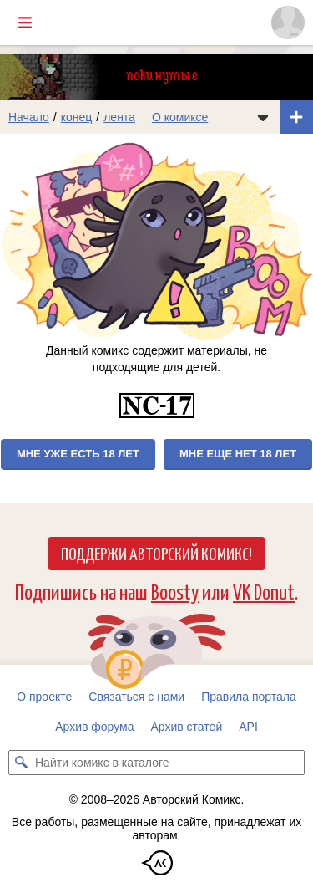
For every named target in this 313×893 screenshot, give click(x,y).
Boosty (175, 591)
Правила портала (248, 696)
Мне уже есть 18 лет (78, 453)
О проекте (44, 696)
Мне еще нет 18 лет (237, 453)
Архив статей (187, 726)
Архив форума (94, 726)
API (248, 726)
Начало (28, 117)
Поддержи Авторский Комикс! (156, 553)
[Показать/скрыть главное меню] (25, 22)
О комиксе (180, 117)
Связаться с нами (136, 696)
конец (77, 117)
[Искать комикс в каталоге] (21, 762)
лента (119, 117)
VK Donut (264, 591)
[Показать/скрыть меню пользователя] (287, 22)
